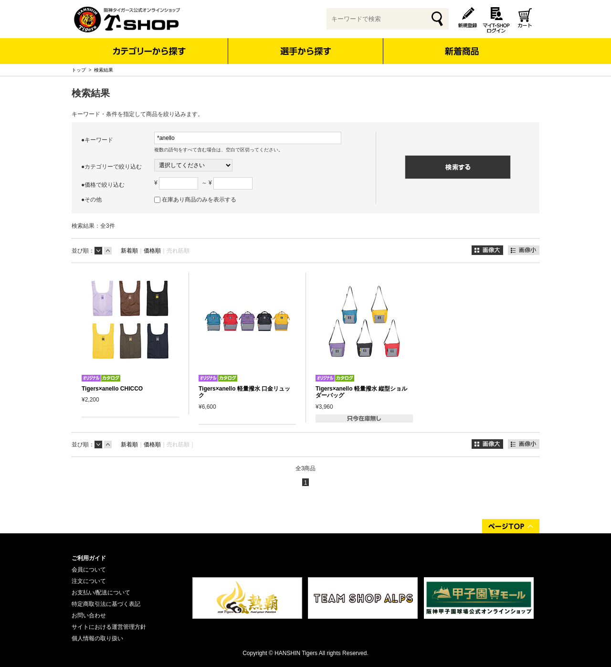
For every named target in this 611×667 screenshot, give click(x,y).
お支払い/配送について (101, 592)
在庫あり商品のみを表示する (199, 199)
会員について (89, 569)
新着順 (129, 250)
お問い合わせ (89, 615)
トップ (79, 70)
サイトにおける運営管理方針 (109, 627)
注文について (89, 581)
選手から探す (305, 51)
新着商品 (461, 44)
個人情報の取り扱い (97, 638)
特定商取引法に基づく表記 (106, 604)
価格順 (152, 250)
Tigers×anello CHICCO (112, 388)
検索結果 (103, 70)
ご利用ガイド (89, 558)
